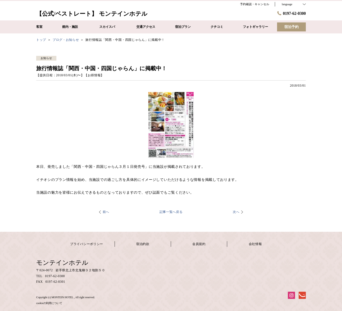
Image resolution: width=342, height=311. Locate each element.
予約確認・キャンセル (254, 4)
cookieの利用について (49, 303)
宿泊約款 (142, 244)
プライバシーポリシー (86, 244)
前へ (106, 212)
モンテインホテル (62, 262)
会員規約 (199, 244)
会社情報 (255, 244)
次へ (236, 212)
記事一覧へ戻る (171, 212)
